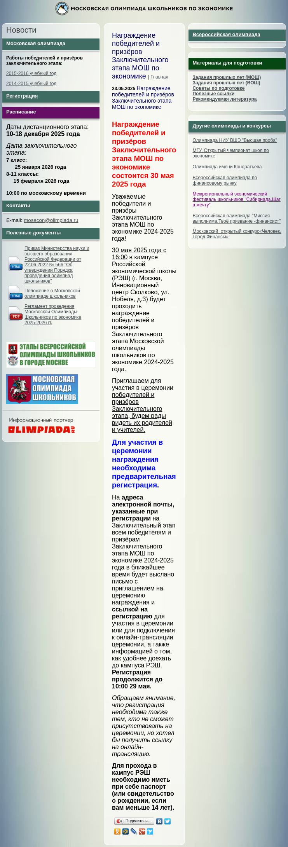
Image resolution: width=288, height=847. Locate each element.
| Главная (158, 77)
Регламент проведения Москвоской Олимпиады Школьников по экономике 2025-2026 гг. (52, 314)
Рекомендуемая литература (224, 99)
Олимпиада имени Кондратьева (227, 166)
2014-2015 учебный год (31, 83)
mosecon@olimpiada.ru (51, 220)
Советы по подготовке (218, 88)
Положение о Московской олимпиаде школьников (52, 293)
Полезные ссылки (213, 93)
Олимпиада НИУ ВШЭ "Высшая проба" (234, 140)
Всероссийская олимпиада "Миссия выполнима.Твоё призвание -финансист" (236, 218)
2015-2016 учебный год (31, 73)
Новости (21, 30)
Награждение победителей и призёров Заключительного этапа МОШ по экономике (143, 97)
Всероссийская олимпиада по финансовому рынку (224, 180)
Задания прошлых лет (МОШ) (226, 77)
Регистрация (22, 96)
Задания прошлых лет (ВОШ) (226, 83)
